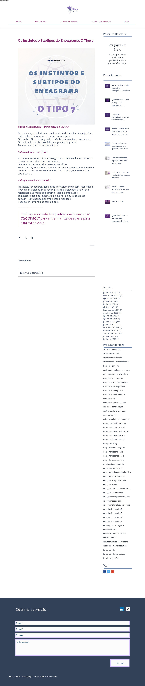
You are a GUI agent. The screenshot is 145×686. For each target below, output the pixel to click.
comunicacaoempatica (113, 390)
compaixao (108, 378)
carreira (115, 366)
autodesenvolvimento (112, 357)
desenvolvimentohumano (114, 435)
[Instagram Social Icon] (128, 609)
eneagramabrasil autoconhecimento (117, 488)
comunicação (109, 398)
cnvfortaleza (122, 374)
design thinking (110, 443)
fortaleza (107, 558)
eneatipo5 (117, 513)
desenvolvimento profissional (116, 431)
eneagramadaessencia (113, 492)
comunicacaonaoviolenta (114, 394)
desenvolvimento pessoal (114, 427)
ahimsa (106, 349)
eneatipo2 (117, 509)
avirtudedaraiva (122, 361)
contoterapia (117, 407)
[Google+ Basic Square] (112, 571)
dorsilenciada (109, 464)
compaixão (118, 378)
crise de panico (109, 415)
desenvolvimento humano (114, 423)
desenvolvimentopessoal (114, 439)
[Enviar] (119, 663)
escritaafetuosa (110, 529)
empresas (107, 468)
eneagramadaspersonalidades (116, 496)
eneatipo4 (107, 513)
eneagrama (118, 468)
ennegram (119, 525)
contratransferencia (111, 411)
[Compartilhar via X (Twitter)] (25, 237)
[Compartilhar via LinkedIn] (32, 237)
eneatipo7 (117, 517)
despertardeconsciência (113, 460)
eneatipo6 (107, 517)
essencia (107, 546)
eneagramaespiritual (112, 501)
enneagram (108, 525)
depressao (125, 419)
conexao (106, 407)
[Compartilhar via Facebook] (19, 237)
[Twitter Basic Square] (108, 571)
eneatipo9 (107, 521)
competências (109, 382)
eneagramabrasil (110, 484)
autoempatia (108, 361)
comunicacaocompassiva (114, 386)
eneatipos (117, 521)
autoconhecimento (111, 353)
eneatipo (126, 505)
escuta (123, 533)
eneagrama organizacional (114, 480)
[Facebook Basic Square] (104, 571)
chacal (127, 370)
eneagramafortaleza (112, 505)
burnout (106, 366)
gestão (115, 558)
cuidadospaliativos (111, 419)
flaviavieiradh (109, 550)
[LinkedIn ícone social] (122, 609)
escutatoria (123, 542)
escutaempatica (110, 537)
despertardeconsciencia (113, 456)
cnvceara (112, 374)
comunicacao (122, 382)
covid (124, 411)
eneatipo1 (107, 509)
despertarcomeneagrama (114, 447)
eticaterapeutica (119, 546)
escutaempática (110, 542)
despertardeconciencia (113, 452)
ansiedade (115, 349)
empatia (120, 464)
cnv (104, 374)
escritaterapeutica (111, 533)
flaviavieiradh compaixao (114, 554)
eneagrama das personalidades (117, 472)
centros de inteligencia (113, 370)
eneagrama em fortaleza (113, 476)
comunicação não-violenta (114, 402)
